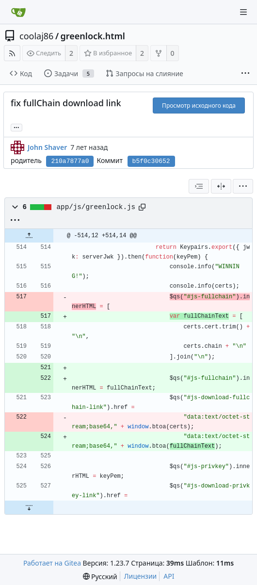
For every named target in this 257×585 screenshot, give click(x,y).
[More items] (245, 73)
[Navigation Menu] (243, 12)
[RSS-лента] (12, 53)
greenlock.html (93, 36)
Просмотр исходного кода (199, 105)
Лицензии (140, 576)
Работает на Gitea (52, 563)
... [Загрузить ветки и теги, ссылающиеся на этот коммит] (16, 127)
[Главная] (18, 12)
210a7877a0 (70, 161)
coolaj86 (36, 36)
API (168, 576)
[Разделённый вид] (221, 186)
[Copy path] (142, 207)
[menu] (243, 186)
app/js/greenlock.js (96, 207)
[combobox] (199, 186)
